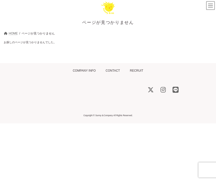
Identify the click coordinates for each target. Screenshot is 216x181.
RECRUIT (136, 70)
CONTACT (113, 70)
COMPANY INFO (84, 70)
